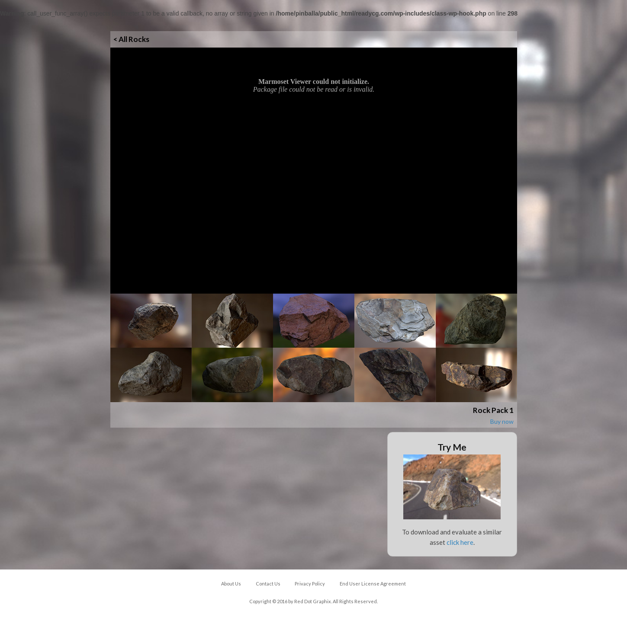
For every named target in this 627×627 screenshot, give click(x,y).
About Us (231, 583)
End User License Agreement (373, 583)
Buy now (502, 421)
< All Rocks (131, 39)
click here (460, 542)
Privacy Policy (310, 583)
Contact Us (268, 583)
